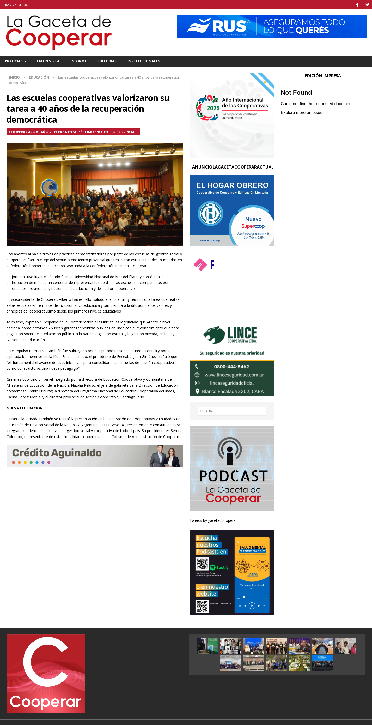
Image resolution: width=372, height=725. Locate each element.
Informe (78, 60)
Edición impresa (17, 5)
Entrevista (48, 60)
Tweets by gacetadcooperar (213, 520)
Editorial (107, 60)
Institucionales (143, 60)
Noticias (14, 60)
